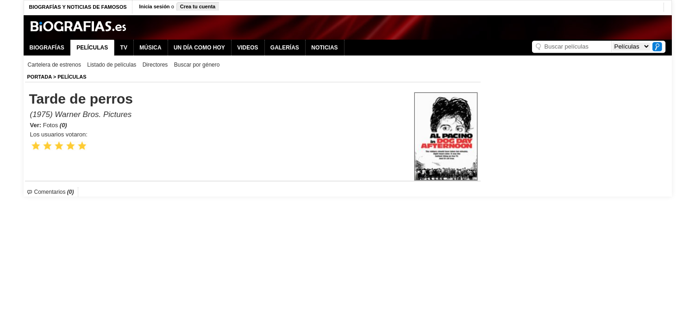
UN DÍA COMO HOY (199, 47)
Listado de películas (111, 65)
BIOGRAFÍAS (47, 47)
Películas (71, 77)
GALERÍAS (284, 47)
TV (123, 47)
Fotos (55, 125)
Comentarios (54, 192)
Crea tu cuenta (197, 6)
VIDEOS (247, 47)
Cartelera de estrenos (54, 65)
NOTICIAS (324, 47)
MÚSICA (150, 47)
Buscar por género (197, 65)
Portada (39, 77)
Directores (155, 65)
